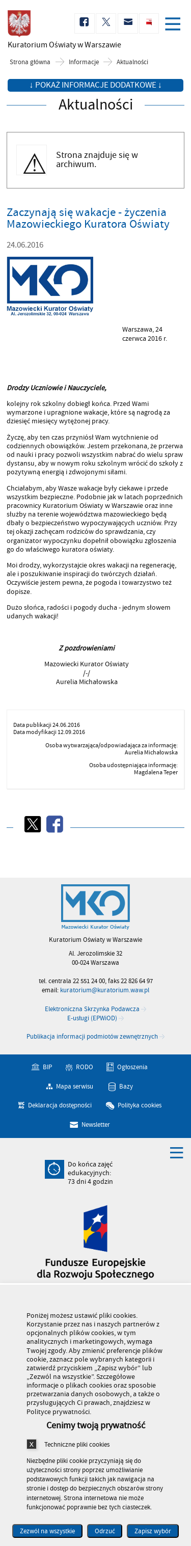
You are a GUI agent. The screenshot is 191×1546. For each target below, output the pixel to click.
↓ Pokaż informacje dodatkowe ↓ (95, 85)
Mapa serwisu (74, 1086)
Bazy (126, 1086)
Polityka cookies (139, 1105)
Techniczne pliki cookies (77, 1444)
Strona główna (30, 62)
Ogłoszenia (132, 1067)
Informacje (84, 62)
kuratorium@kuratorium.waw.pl (104, 990)
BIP (47, 1067)
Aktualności (132, 62)
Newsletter (95, 1125)
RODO (84, 1067)
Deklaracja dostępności (60, 1105)
